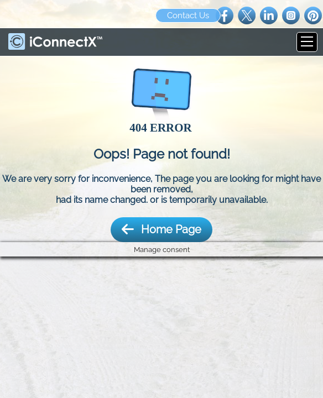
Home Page (161, 230)
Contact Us (188, 15)
